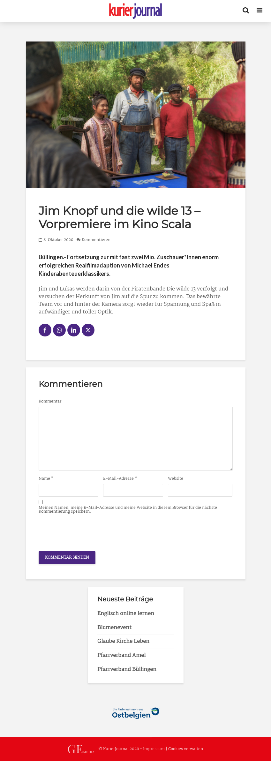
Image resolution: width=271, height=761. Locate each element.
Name (46, 479)
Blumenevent (114, 627)
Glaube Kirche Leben (123, 641)
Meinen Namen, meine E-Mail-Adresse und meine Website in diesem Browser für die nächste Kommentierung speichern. (128, 510)
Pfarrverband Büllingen (126, 669)
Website (175, 479)
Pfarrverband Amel (121, 655)
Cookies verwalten (185, 749)
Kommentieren (96, 240)
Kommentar (50, 401)
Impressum (154, 749)
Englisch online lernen (125, 613)
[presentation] (87, 530)
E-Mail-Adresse (120, 479)
